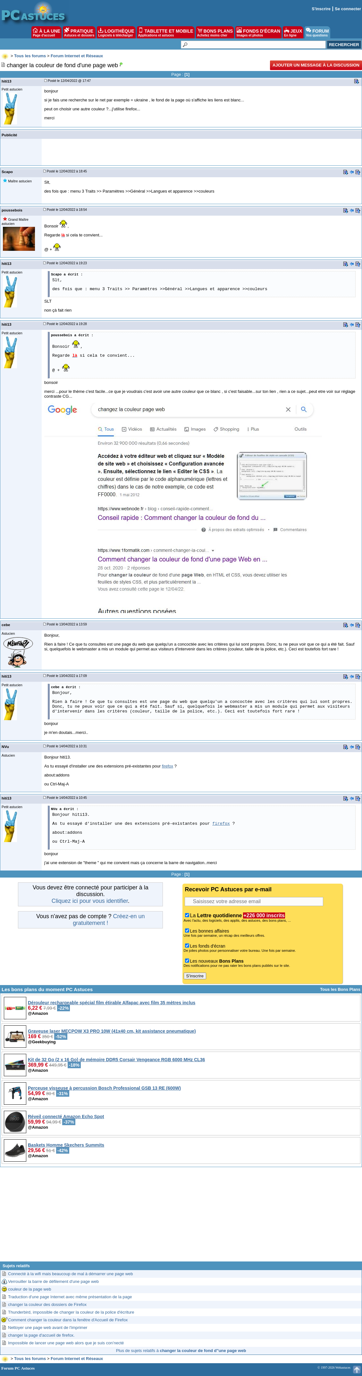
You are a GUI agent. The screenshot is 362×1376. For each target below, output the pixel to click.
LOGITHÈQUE (116, 32)
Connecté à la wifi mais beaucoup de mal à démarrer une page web (70, 1273)
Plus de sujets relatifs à (181, 1350)
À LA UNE (46, 32)
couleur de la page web (29, 1289)
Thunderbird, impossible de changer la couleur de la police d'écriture (71, 1312)
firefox (167, 766)
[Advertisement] (181, 1216)
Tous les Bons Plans (340, 989)
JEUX (293, 32)
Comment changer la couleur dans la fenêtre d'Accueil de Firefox (68, 1319)
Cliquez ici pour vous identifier (90, 901)
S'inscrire (321, 8)
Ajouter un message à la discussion (316, 65)
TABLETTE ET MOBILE (165, 32)
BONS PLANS (215, 32)
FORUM (317, 32)
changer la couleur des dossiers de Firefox (47, 1304)
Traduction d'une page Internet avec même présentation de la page (70, 1296)
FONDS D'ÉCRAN (258, 32)
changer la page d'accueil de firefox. (41, 1335)
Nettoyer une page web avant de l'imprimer (47, 1327)
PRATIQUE (79, 32)
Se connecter (348, 8)
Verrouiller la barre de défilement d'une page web (53, 1281)
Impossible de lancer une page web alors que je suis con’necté (66, 1342)
